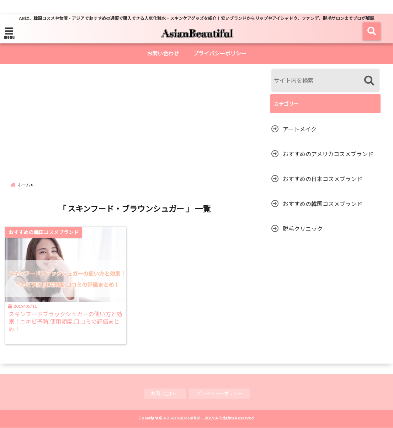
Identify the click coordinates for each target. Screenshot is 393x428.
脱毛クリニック (303, 228)
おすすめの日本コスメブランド (322, 178)
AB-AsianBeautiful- (182, 418)
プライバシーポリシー (219, 53)
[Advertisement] (145, 123)
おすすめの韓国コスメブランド (322, 203)
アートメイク (300, 129)
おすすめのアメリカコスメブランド (328, 153)
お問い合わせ (163, 53)
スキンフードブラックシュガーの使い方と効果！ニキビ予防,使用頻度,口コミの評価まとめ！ (65, 322)
